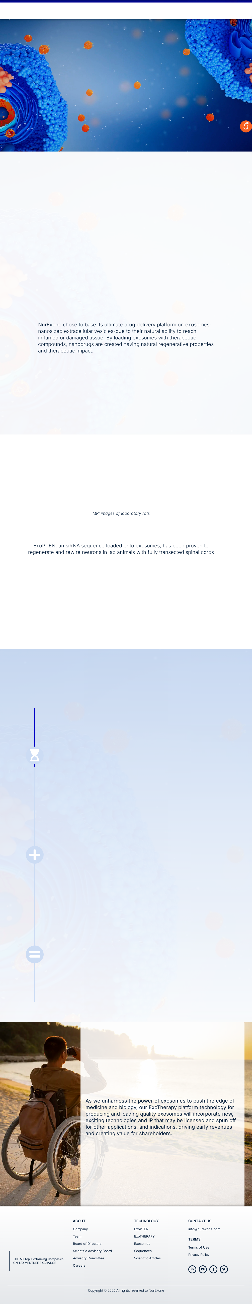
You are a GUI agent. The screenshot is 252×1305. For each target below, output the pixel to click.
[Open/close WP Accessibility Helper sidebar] (246, 66)
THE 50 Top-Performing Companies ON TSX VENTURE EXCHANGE (38, 1262)
